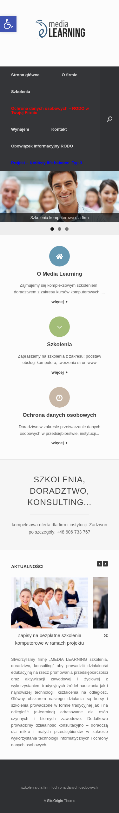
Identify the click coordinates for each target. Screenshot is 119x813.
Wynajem (20, 129)
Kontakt (59, 129)
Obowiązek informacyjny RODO (42, 146)
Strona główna (25, 74)
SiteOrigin (55, 801)
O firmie (69, 74)
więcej (59, 301)
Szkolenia (20, 91)
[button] (8, 24)
